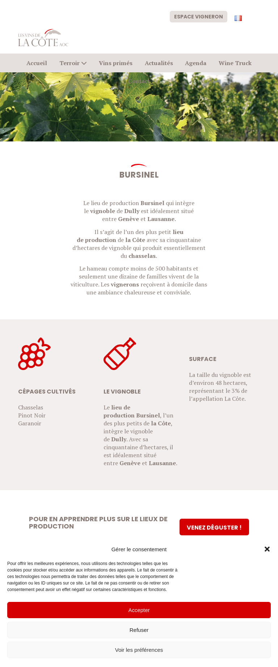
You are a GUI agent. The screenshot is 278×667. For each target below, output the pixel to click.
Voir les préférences (139, 650)
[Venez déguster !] (214, 527)
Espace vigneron (198, 16)
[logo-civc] (43, 37)
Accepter (138, 610)
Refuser (139, 630)
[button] (267, 549)
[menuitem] (198, 16)
